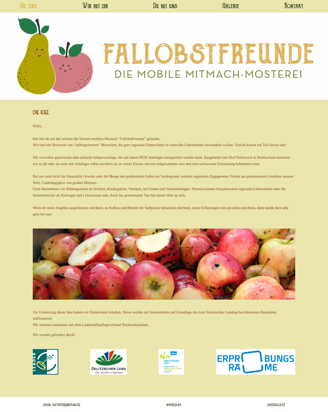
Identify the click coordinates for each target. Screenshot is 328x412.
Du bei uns (165, 6)
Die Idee (28, 6)
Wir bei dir (95, 6)
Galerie (231, 6)
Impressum (173, 405)
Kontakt (293, 6)
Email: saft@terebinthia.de (61, 405)
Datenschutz (276, 405)
